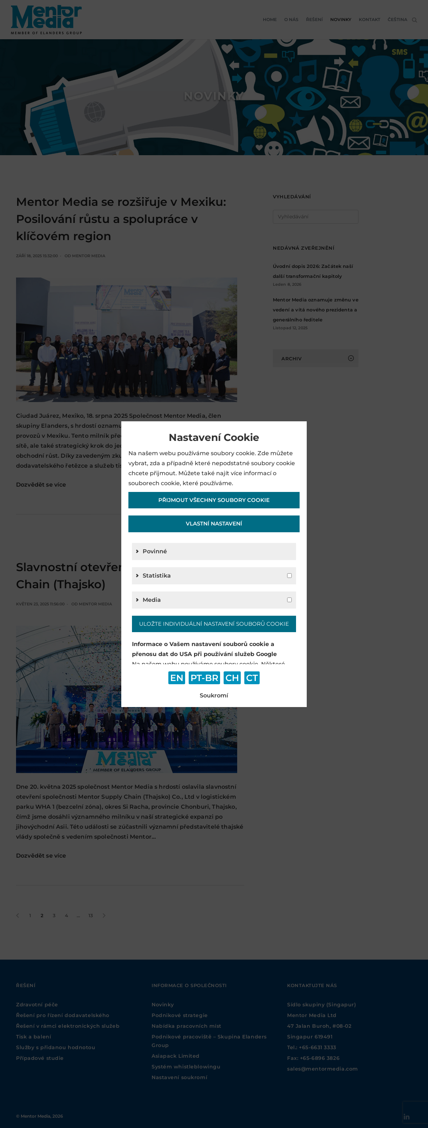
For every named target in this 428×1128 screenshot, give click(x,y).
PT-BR (204, 677)
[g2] (289, 575)
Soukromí (214, 695)
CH (232, 677)
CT (252, 677)
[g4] (289, 600)
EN (176, 677)
